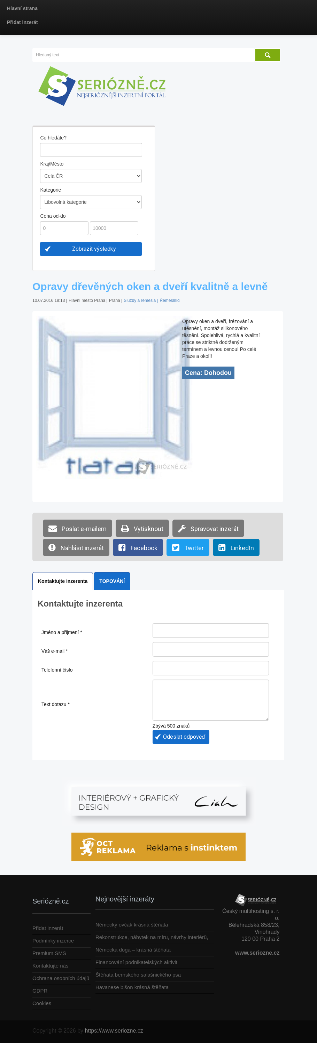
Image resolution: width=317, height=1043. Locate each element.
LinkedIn (236, 547)
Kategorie (50, 190)
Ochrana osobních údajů (60, 978)
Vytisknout (142, 528)
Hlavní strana (22, 8)
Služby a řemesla (140, 300)
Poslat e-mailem (77, 528)
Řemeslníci (170, 300)
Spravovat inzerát (208, 528)
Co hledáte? (53, 138)
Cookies (41, 1003)
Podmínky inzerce (53, 941)
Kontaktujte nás (50, 966)
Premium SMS (49, 953)
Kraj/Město (51, 164)
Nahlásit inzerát (76, 547)
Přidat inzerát (22, 22)
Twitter (188, 547)
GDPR (39, 991)
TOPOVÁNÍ (112, 581)
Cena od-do (52, 216)
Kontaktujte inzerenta (62, 581)
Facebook (137, 547)
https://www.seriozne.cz (114, 1031)
